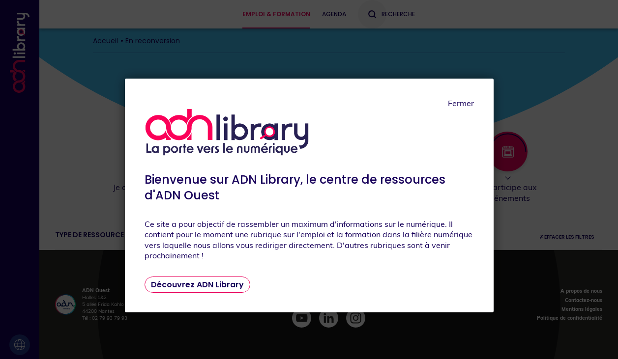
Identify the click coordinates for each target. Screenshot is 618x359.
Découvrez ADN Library (197, 284)
